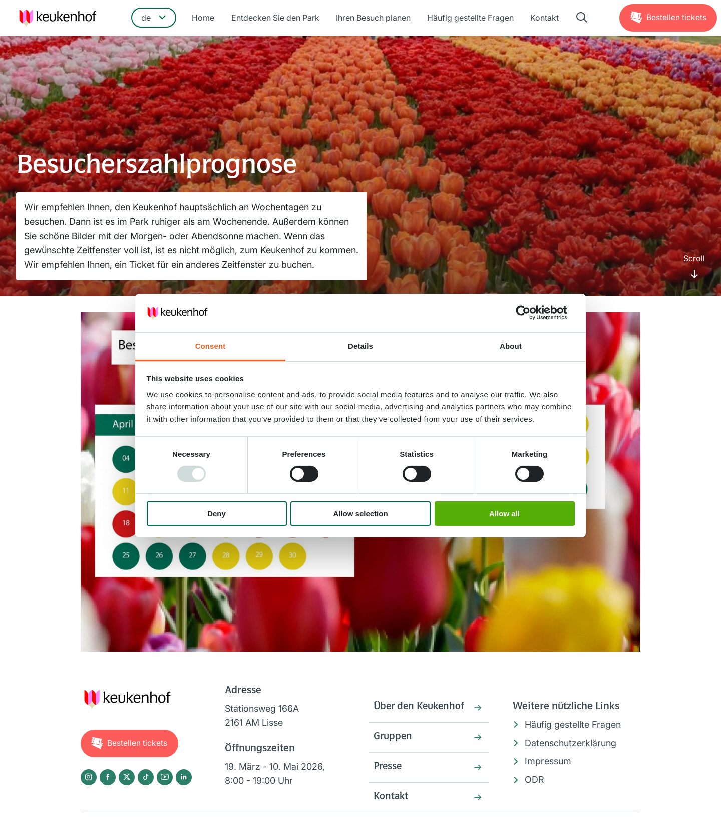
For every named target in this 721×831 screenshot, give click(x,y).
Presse (389, 769)
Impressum (548, 761)
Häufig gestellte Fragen (470, 19)
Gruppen (393, 738)
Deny (216, 513)
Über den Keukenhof (421, 708)
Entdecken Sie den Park (276, 19)
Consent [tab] (210, 346)
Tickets (676, 18)
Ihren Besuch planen (373, 19)
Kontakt (543, 19)
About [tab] (511, 346)
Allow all (504, 513)
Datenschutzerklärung (570, 743)
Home (204, 19)
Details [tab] (360, 346)
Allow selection (360, 513)
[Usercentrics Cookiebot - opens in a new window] (531, 312)
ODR (534, 779)
